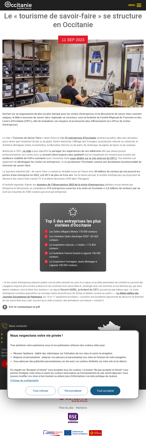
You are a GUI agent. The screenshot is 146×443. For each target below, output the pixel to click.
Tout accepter (105, 390)
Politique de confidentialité (24, 380)
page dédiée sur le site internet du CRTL (93, 158)
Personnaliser (73, 390)
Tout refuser (40, 390)
